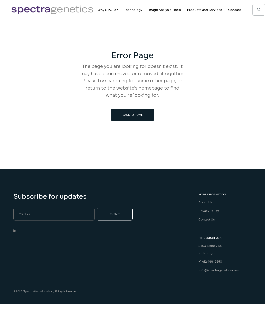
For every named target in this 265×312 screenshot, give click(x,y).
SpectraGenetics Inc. (38, 291)
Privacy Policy (209, 211)
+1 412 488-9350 (210, 261)
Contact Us (207, 219)
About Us (205, 202)
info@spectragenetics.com (219, 270)
